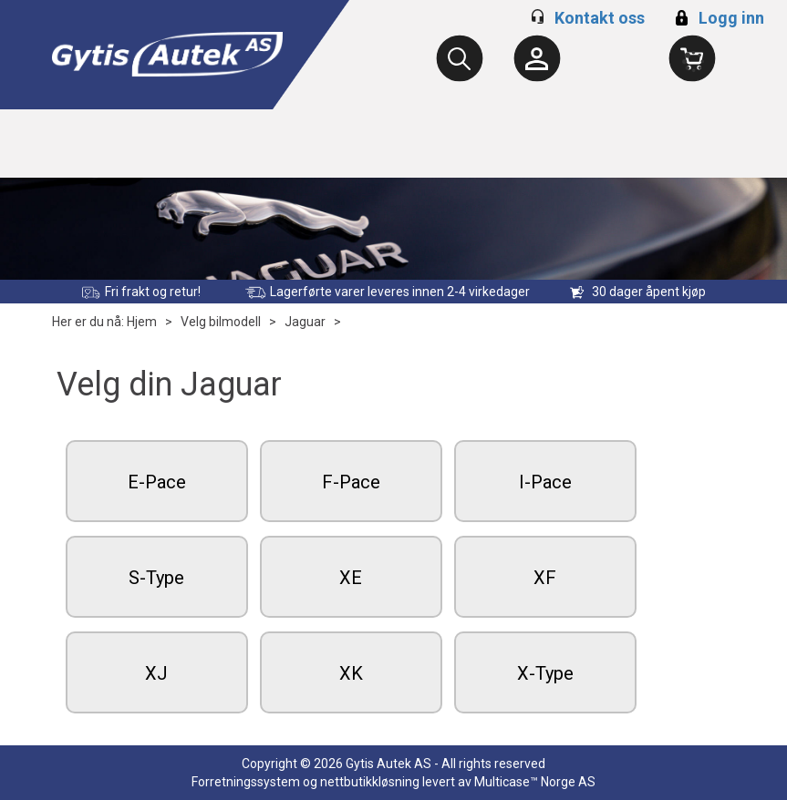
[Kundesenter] (537, 58)
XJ (156, 673)
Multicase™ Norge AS (534, 781)
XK (351, 673)
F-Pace (351, 482)
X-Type (545, 673)
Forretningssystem (246, 781)
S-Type (156, 578)
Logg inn (717, 17)
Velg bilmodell (221, 321)
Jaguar (305, 321)
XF (544, 578)
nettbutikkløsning (369, 781)
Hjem (142, 321)
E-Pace (157, 482)
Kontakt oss (599, 17)
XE (350, 578)
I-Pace (545, 482)
